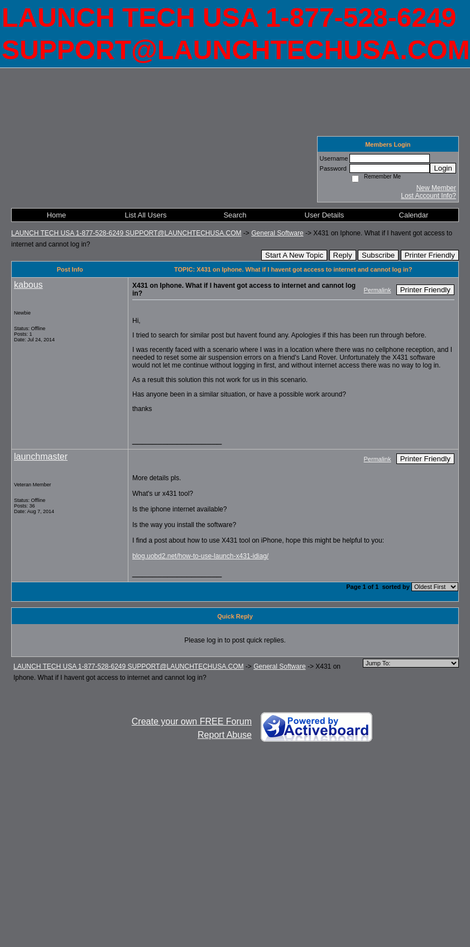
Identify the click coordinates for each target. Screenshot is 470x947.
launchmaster (41, 456)
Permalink (377, 290)
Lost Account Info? (428, 196)
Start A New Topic (294, 255)
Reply (342, 255)
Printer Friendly (430, 255)
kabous (28, 284)
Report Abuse (225, 735)
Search (234, 215)
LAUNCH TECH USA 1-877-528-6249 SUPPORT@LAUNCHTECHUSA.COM (126, 233)
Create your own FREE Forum (192, 721)
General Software (277, 233)
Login (443, 168)
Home (56, 215)
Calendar (414, 215)
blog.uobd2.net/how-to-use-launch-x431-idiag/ (200, 556)
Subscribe (378, 255)
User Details (324, 215)
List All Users (145, 215)
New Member (436, 188)
